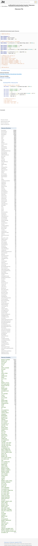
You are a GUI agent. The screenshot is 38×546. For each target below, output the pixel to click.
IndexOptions (8, 214)
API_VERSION (8, 485)
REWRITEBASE (8, 415)
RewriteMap (8, 272)
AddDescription (8, 239)
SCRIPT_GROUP (8, 502)
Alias (8, 206)
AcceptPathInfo (8, 223)
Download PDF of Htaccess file (10, 82)
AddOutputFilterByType (8, 150)
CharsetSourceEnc (8, 255)
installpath (8, 514)
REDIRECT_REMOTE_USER (8, 501)
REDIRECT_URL (8, 456)
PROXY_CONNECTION (8, 449)
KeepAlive (8, 221)
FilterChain (8, 194)
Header (8, 140)
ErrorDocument (8, 144)
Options (8, 135)
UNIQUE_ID (8, 521)
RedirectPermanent (8, 235)
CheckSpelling (8, 247)
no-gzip (8, 374)
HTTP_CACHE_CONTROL (8, 457)
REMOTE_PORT (8, 516)
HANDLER (8, 419)
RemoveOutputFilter (8, 300)
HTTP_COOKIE (8, 397)
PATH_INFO (8, 431)
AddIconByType (8, 257)
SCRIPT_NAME (8, 465)
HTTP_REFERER (8, 393)
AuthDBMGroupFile (8, 316)
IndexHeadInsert (8, 263)
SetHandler (8, 205)
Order (8, 141)
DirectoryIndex (8, 152)
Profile (8, 406)
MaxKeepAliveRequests (8, 321)
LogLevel (8, 307)
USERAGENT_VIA (8, 446)
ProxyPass (8, 278)
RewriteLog (8, 288)
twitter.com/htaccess (5, 124)
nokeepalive (8, 414)
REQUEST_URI (8, 361)
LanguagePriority (8, 258)
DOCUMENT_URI (8, 532)
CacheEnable (8, 341)
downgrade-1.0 (8, 416)
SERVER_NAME (8, 400)
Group (8, 209)
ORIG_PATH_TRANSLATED (8, 510)
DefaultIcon (8, 246)
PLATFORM (8, 513)
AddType (8, 149)
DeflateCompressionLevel (8, 251)
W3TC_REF (8, 437)
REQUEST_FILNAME (8, 468)
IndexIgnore (8, 182)
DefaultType (8, 265)
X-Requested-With (8, 403)
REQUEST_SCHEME (8, 471)
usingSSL (8, 478)
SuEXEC (8, 349)
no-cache (8, 396)
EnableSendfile (8, 312)
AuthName (8, 184)
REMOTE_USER (8, 418)
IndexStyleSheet (8, 244)
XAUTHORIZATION (8, 440)
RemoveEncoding (8, 289)
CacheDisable (8, 291)
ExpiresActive (8, 146)
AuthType (8, 189)
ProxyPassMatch (8, 299)
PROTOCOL (8, 525)
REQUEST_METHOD (8, 385)
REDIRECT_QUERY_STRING (8, 480)
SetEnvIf (8, 171)
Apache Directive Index (5, 121)
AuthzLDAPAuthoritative (8, 297)
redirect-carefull (8, 475)
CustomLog (8, 284)
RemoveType (8, 228)
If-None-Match (8, 434)
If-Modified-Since (8, 429)
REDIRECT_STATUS (8, 382)
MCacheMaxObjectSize (8, 325)
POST (8, 381)
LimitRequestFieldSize (8, 340)
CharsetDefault (8, 252)
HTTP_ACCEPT (8, 422)
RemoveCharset (8, 267)
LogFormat (8, 285)
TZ (8, 408)
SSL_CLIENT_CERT (8, 494)
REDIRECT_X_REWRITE (8, 470)
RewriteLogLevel (8, 282)
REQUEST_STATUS (8, 505)
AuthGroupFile (8, 201)
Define (8, 210)
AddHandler (8, 183)
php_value (8, 156)
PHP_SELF (8, 499)
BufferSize (8, 345)
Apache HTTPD (18, 542)
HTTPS (8, 365)
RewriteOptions (8, 193)
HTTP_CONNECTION (8, 461)
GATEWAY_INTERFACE (8, 482)
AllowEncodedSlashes (8, 314)
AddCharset (8, 168)
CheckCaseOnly (8, 293)
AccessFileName (8, 311)
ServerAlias (8, 318)
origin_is (8, 479)
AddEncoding (8, 164)
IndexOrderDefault (8, 248)
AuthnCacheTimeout (8, 346)
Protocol (8, 224)
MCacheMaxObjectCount (8, 326)
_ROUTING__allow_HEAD (8, 442)
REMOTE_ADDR (8, 401)
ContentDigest (8, 261)
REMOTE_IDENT (8, 506)
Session (8, 187)
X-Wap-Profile (8, 411)
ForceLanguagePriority (8, 270)
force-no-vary (8, 378)
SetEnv (8, 179)
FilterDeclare (8, 198)
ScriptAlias (8, 281)
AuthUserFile (8, 190)
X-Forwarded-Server (8, 489)
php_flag (8, 160)
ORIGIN (8, 377)
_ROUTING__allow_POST (8, 445)
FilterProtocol (8, 197)
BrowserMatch (8, 175)
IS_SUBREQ (8, 441)
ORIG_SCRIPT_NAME (8, 508)
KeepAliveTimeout (8, 352)
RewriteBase (5, 6)
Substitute (8, 262)
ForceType (8, 202)
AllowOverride (8, 199)
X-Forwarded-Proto (8, 410)
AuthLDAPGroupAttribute (8, 350)
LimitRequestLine (8, 342)
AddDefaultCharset (8, 154)
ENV (8, 366)
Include (8, 163)
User (8, 165)
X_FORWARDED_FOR (8, 448)
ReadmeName (8, 227)
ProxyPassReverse (8, 303)
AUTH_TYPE (8, 483)
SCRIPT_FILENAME (8, 367)
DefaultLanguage (8, 220)
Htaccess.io (6, 542)
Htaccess (12, 542)
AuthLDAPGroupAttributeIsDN (8, 348)
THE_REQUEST (8, 389)
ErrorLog (8, 337)
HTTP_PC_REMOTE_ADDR (8, 452)
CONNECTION (8, 438)
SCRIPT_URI (8, 486)
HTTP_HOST (8, 362)
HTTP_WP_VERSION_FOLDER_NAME (8, 531)
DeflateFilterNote (8, 273)
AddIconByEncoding (8, 269)
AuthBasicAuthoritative (8, 277)
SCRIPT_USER (8, 524)
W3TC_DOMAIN (8, 474)
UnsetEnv (8, 274)
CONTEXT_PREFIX (8, 412)
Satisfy (8, 172)
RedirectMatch (8, 176)
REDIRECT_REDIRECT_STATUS (8, 529)
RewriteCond (8, 74)
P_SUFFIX (8, 476)
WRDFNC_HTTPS (8, 467)
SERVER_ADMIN (8, 427)
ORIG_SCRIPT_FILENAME (8, 509)
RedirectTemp (8, 186)
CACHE (8, 404)
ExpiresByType (8, 153)
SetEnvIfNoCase (8, 161)
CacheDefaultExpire (8, 344)
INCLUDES (8, 369)
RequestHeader (8, 169)
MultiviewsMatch (8, 304)
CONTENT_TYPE (8, 425)
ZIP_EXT (8, 517)
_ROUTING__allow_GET (8, 444)
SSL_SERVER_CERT (8, 491)
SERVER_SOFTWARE (8, 495)
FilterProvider (8, 195)
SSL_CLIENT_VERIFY (8, 493)
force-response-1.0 (8, 423)
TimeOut (8, 229)
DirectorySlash (8, 218)
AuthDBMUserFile (8, 315)
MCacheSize (8, 327)
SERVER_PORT (8, 376)
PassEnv (8, 280)
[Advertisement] (19, 18)
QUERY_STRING (8, 373)
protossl (8, 386)
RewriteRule (19, 74)
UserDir (8, 259)
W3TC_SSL (8, 426)
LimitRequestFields (8, 338)
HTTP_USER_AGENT (8, 384)
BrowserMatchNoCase (8, 266)
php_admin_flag (8, 292)
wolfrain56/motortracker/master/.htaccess (19, 6)
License (8, 70)
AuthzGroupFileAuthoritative (8, 319)
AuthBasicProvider (8, 232)
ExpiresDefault (8, 148)
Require (8, 157)
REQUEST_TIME (8, 504)
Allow (8, 137)
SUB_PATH (8, 527)
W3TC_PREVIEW (8, 421)
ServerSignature (8, 191)
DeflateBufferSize (8, 336)
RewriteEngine (14, 74)
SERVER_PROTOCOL (8, 498)
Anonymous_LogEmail (8, 331)
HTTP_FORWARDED (8, 487)
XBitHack (8, 254)
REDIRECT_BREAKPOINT (8, 520)
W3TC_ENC (8, 407)
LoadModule (8, 250)
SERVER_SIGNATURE (8, 497)
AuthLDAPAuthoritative (8, 329)
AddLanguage (8, 242)
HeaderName (8, 231)
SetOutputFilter (8, 167)
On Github (3, 70)
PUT (8, 392)
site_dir (8, 512)
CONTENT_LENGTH (8, 472)
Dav (8, 236)
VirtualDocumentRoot (8, 180)
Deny (8, 138)
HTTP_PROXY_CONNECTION (8, 490)
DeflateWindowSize (8, 353)
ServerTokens (8, 174)
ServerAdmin (8, 295)
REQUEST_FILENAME (5, 77)
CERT (8, 460)
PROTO (8, 399)
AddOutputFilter (8, 203)
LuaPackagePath (8, 306)
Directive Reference (5, 122)
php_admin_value (8, 238)
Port (8, 178)
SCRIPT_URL (8, 453)
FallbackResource (8, 216)
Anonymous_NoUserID (8, 330)
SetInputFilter (8, 301)
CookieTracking (8, 308)
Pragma (8, 395)
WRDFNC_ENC (8, 464)
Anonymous (8, 213)
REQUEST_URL (8, 455)
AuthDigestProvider (8, 276)
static (8, 370)
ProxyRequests (8, 323)
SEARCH (8, 430)
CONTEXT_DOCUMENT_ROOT (8, 528)
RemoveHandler (8, 212)
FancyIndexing (8, 217)
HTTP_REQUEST (8, 463)
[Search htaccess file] (26, 2)
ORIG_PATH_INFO (8, 523)
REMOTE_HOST (8, 435)
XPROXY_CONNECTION (8, 450)
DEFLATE (8, 363)
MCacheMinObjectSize (8, 322)
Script (8, 145)
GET (8, 380)
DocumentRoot (8, 243)
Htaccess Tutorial (4, 119)
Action (8, 208)
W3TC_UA (8, 433)
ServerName (8, 240)
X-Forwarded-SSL (8, 519)
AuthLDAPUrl (8, 287)
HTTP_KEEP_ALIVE (8, 459)
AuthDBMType (8, 333)
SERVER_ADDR (8, 388)
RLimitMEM (8, 334)
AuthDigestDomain (8, 310)
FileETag (8, 159)
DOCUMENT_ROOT (8, 391)
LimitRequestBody (8, 225)
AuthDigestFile (8, 296)
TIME (8, 372)
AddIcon (8, 233)
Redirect (8, 142)
